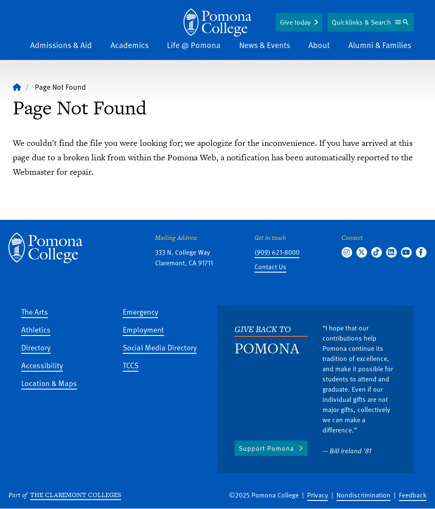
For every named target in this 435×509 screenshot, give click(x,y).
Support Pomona (266, 448)
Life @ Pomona (193, 45)
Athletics (36, 329)
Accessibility (42, 365)
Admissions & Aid (61, 45)
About (319, 45)
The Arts (34, 311)
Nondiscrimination (363, 495)
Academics (129, 45)
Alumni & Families (379, 45)
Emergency (140, 311)
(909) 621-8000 (276, 252)
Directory (36, 347)
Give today (295, 22)
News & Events (264, 45)
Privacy (317, 495)
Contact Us (270, 267)
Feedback (413, 495)
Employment (143, 329)
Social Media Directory (160, 347)
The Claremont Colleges (75, 494)
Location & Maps (49, 383)
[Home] (17, 86)
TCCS (130, 365)
